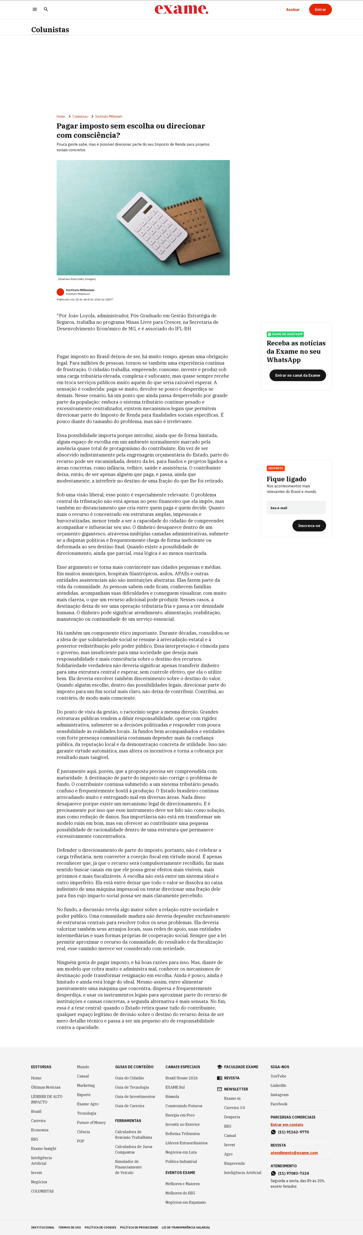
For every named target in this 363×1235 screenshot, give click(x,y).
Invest (36, 1172)
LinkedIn (278, 1085)
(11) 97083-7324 (293, 1173)
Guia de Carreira (129, 1105)
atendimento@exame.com (294, 1152)
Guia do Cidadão (129, 1078)
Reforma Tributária (182, 1133)
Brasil (36, 1111)
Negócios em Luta (181, 1152)
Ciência (83, 1131)
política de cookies (100, 1227)
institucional (43, 1227)
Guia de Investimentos (135, 1096)
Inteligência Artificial (41, 1160)
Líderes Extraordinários (186, 1143)
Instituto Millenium (108, 116)
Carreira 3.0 (234, 1107)
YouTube (278, 1076)
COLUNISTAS (42, 1191)
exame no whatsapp (285, 334)
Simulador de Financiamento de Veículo (128, 1167)
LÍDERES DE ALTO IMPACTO (46, 1099)
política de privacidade (139, 1227)
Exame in (232, 1098)
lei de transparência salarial (186, 1227)
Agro (228, 1154)
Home (61, 116)
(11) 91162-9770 (293, 1132)
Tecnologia (86, 1113)
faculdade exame (241, 1067)
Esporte (84, 1094)
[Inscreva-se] (309, 525)
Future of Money (91, 1122)
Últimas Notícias (45, 1087)
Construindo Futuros (183, 1105)
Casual (83, 1076)
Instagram (280, 1094)
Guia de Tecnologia (132, 1087)
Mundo (83, 1067)
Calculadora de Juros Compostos (133, 1149)
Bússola (172, 1096)
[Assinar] (292, 9)
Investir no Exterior (182, 1124)
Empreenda (234, 1163)
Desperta (276, 468)
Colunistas (50, 29)
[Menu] (35, 10)
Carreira (38, 1120)
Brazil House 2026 (181, 1078)
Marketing (86, 1085)
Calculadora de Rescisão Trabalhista (133, 1134)
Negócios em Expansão (185, 1202)
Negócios (39, 1182)
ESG (34, 1139)
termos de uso (69, 1227)
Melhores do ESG (180, 1193)
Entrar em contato (287, 1124)
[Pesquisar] (46, 10)
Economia (40, 1130)
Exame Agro (87, 1104)
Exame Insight (43, 1148)
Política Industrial (181, 1161)
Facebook (279, 1104)
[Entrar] (320, 9)
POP (80, 1141)
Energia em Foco (180, 1115)
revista (232, 1078)
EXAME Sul (175, 1087)
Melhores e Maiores (182, 1183)
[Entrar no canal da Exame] (297, 375)
